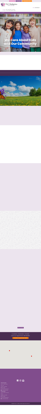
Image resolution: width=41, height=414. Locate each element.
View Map (3, 389)
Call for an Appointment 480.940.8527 (20, 337)
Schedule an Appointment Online (20, 339)
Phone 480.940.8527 (5, 390)
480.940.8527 (37, 7)
